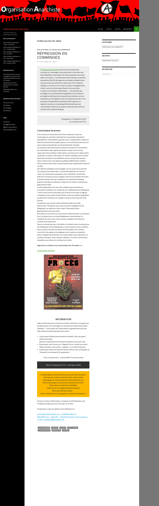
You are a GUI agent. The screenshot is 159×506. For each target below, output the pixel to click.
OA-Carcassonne (8, 102)
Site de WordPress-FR (9, 130)
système (66, 430)
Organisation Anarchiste (50, 70)
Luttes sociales (55, 50)
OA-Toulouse (7, 110)
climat (63, 427)
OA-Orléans (7, 105)
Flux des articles (9, 124)
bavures (55, 427)
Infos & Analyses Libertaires (16, 29)
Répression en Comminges (52, 55)
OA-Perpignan (7, 108)
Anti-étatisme (42, 50)
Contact (109, 29)
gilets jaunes (72, 427)
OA (56, 62)
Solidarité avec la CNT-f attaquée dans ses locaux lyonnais (10, 85)
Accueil (100, 29)
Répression (66, 50)
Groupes (117, 29)
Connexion (6, 122)
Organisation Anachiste (46, 251)
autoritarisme (44, 427)
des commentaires (10, 127)
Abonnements (127, 29)
